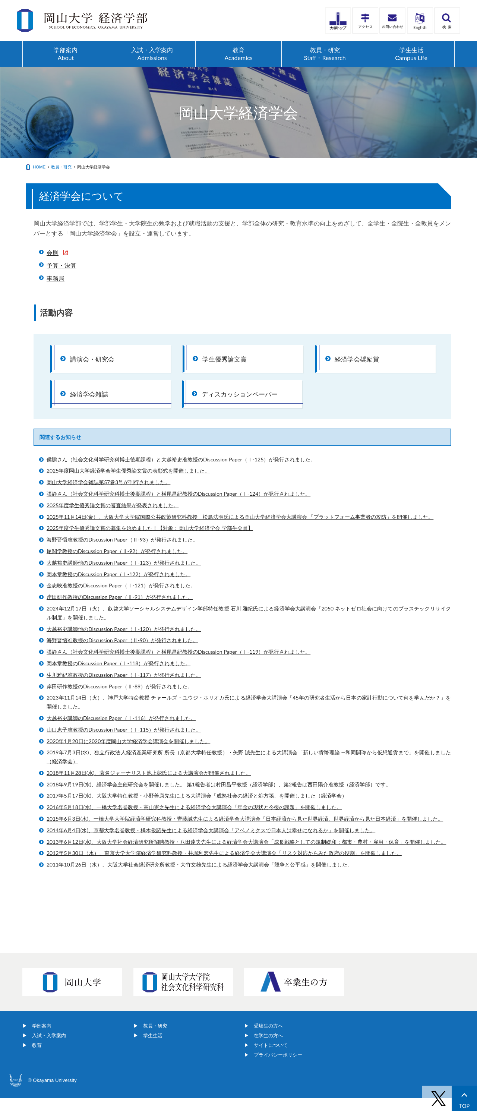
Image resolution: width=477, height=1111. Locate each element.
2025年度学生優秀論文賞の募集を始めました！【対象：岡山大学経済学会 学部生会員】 (150, 541)
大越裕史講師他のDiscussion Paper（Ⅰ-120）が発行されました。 (124, 641)
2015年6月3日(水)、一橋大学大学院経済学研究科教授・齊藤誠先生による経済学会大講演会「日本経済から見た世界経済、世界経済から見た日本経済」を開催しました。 (245, 831)
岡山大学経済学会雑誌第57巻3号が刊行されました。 (108, 495)
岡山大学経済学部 (82, 20)
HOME (39, 167)
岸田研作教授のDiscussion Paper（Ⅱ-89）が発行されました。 (120, 699)
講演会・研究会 (94, 361)
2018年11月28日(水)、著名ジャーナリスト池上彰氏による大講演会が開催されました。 (149, 785)
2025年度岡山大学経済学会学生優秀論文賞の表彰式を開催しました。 (128, 483)
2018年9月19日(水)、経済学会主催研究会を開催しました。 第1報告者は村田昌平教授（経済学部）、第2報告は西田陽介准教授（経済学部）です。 (219, 797)
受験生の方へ (268, 1039)
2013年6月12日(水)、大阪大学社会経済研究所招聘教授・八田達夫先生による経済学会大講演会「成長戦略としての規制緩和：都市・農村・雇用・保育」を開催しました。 (246, 854)
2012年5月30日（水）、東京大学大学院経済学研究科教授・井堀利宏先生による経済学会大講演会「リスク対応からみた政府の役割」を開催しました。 (224, 866)
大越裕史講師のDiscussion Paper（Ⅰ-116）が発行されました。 (121, 731)
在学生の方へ (268, 1048)
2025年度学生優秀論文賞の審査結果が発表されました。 (113, 518)
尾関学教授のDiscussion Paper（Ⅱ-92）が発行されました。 (117, 564)
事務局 (55, 278)
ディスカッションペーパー (242, 402)
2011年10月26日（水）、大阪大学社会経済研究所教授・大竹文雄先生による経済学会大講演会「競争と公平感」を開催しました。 (200, 877)
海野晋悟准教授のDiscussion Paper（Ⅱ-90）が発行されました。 (122, 653)
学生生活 (152, 1048)
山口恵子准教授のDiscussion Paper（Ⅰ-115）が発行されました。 (124, 742)
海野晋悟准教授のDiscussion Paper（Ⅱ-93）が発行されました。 (122, 552)
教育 (37, 1058)
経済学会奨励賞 (359, 361)
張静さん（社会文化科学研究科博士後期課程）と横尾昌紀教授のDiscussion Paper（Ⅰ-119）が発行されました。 (178, 665)
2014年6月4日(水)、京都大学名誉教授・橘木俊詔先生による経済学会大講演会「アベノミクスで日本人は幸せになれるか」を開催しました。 (211, 843)
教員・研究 (61, 167)
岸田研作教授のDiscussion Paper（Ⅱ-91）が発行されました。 (120, 610)
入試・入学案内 (49, 1048)
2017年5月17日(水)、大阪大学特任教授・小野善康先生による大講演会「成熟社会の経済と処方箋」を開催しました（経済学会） (197, 808)
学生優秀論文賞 (226, 361)
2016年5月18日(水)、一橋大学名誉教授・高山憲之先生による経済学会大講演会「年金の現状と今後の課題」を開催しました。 (194, 820)
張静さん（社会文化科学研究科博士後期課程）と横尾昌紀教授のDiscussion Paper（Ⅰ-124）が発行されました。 (178, 507)
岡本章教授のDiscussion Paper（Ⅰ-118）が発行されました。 (118, 676)
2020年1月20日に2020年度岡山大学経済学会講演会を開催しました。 (128, 754)
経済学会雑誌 (91, 402)
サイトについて (271, 1058)
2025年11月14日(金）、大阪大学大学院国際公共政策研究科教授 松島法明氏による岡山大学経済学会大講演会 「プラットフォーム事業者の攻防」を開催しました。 (240, 529)
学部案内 (41, 1039)
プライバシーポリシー (278, 1068)
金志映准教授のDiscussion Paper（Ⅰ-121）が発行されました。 (121, 598)
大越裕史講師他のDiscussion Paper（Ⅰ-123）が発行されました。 (124, 575)
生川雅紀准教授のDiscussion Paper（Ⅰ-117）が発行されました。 (124, 687)
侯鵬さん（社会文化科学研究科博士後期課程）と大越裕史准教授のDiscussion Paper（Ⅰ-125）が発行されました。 (181, 472)
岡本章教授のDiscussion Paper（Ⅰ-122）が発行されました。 (118, 587)
